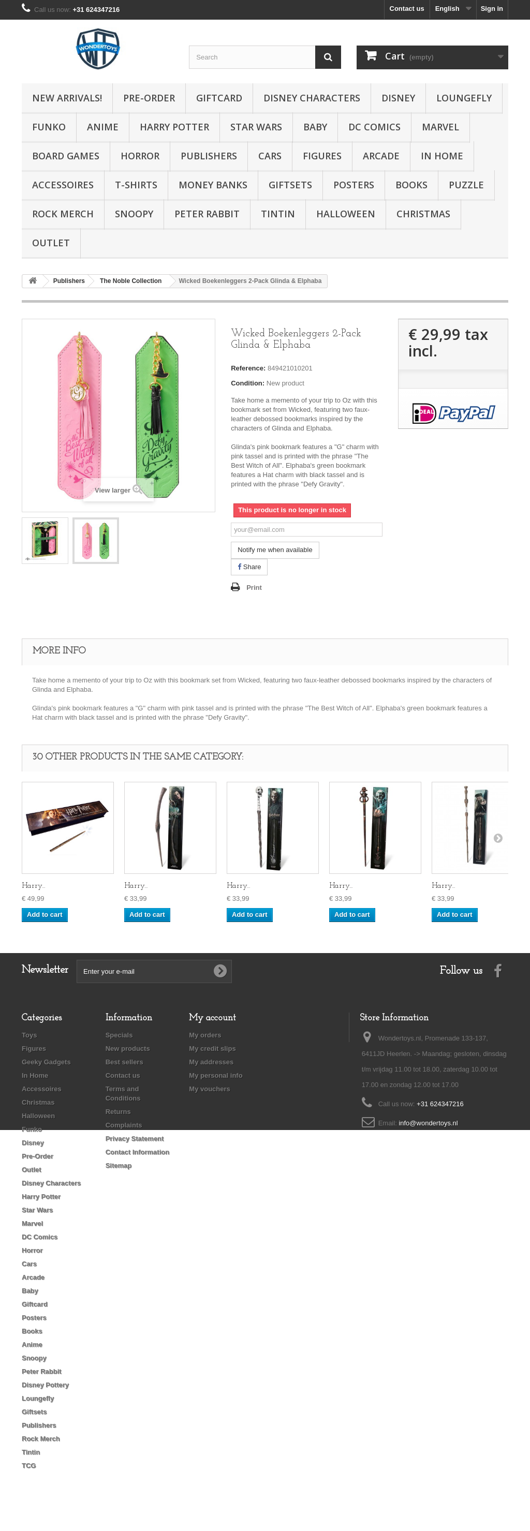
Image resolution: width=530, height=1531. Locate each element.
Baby (315, 127)
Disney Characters (311, 98)
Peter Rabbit (207, 213)
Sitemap (119, 1165)
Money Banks (213, 185)
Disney (398, 98)
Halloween (345, 213)
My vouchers (209, 1089)
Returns (118, 1112)
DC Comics (374, 127)
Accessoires (63, 185)
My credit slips (212, 1048)
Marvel (440, 127)
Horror (140, 156)
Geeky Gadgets (46, 1062)
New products (128, 1048)
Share (249, 567)
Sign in (492, 8)
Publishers (209, 156)
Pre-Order (149, 98)
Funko (49, 127)
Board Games (65, 156)
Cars (270, 156)
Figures (322, 156)
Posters (353, 185)
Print (254, 587)
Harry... (33, 886)
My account (212, 1018)
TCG (29, 1465)
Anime (103, 127)
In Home (442, 156)
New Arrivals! (67, 98)
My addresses (211, 1062)
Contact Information (138, 1152)
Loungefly (464, 98)
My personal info (215, 1075)
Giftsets (290, 185)
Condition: (247, 383)
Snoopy (134, 213)
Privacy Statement (135, 1138)
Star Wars (256, 127)
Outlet (51, 242)
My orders (205, 1035)
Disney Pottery (45, 1385)
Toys (29, 1035)
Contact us (407, 8)
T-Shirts (136, 185)
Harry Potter (174, 127)
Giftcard (219, 98)
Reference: (248, 368)
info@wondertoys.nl (428, 1123)
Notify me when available (275, 550)
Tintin (278, 213)
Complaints (124, 1125)
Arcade (381, 156)
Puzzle (466, 185)
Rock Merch (63, 213)
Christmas (423, 213)
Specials (119, 1035)
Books (411, 185)
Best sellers (124, 1062)
